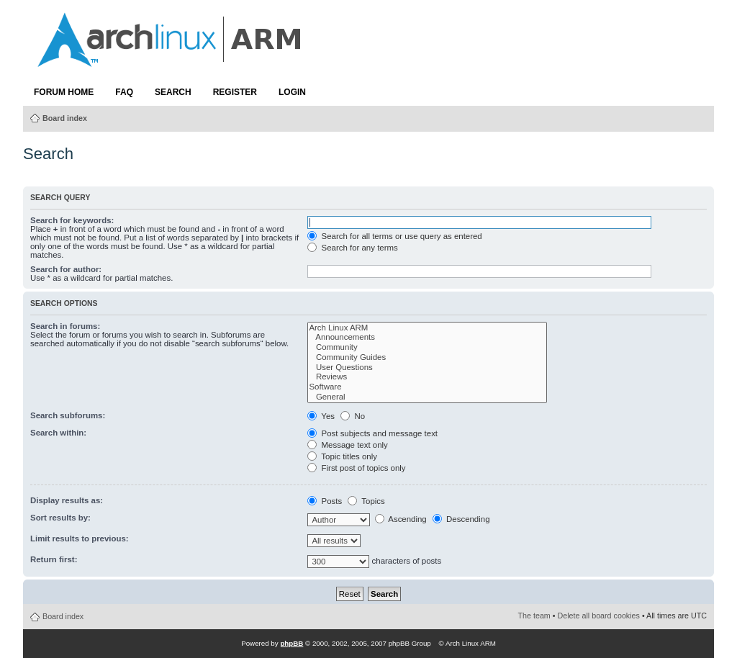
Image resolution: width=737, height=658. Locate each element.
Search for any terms (352, 247)
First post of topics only (356, 468)
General (427, 397)
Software (427, 387)
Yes (321, 416)
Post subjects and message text (372, 433)
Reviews (427, 377)
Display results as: (66, 500)
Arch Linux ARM (427, 328)
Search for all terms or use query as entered (394, 236)
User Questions (427, 368)
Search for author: (65, 269)
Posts (324, 501)
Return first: (53, 559)
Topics (366, 501)
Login (292, 92)
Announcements (427, 338)
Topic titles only (342, 456)
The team (534, 615)
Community (427, 348)
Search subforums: (67, 415)
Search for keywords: (72, 220)
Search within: (58, 432)
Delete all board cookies (599, 615)
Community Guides (427, 358)
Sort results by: (60, 517)
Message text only (347, 445)
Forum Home (64, 92)
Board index (64, 118)
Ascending (401, 519)
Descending (461, 519)
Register (235, 92)
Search (173, 92)
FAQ (124, 92)
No (352, 416)
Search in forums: (65, 326)
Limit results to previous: (79, 538)
